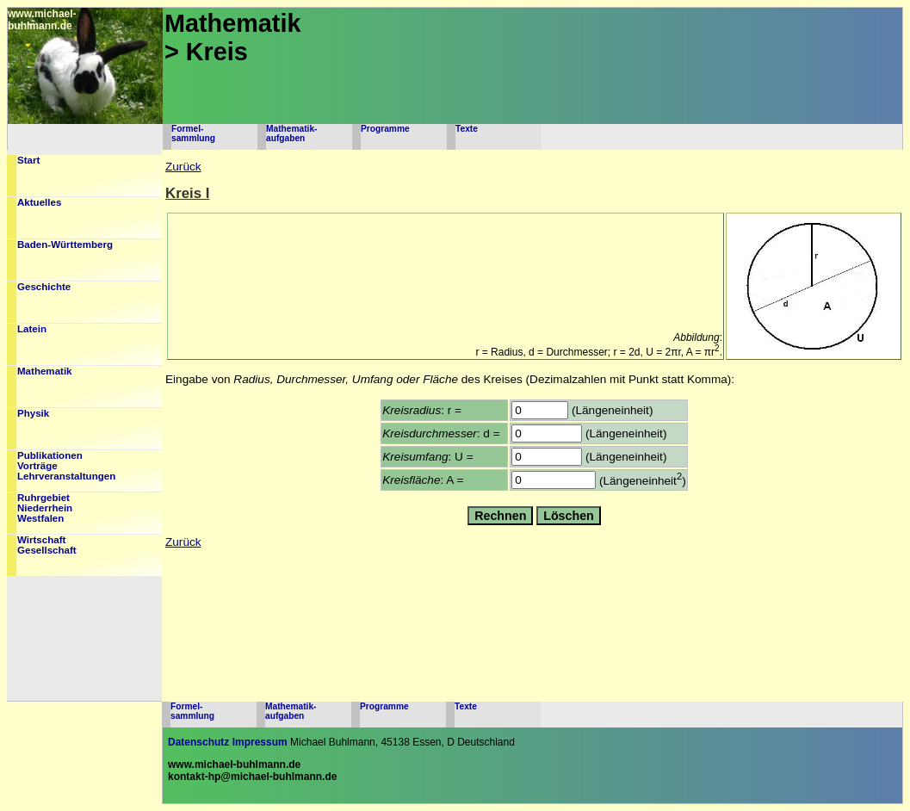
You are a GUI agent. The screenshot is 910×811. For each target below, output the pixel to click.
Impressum (260, 742)
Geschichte (44, 287)
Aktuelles (39, 202)
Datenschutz (198, 742)
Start (28, 160)
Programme (385, 128)
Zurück (183, 166)
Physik (33, 413)
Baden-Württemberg (65, 244)
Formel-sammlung (193, 133)
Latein (31, 329)
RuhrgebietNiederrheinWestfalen (44, 507)
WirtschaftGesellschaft (47, 545)
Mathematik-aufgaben (291, 133)
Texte (466, 128)
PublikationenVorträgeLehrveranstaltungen (66, 465)
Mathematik (44, 371)
